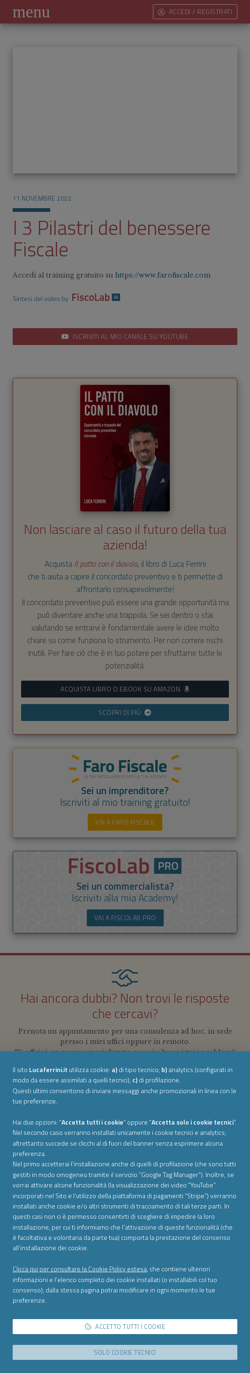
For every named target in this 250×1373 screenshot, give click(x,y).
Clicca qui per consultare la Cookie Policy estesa (80, 1269)
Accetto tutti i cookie (125, 1326)
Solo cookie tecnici (125, 1352)
